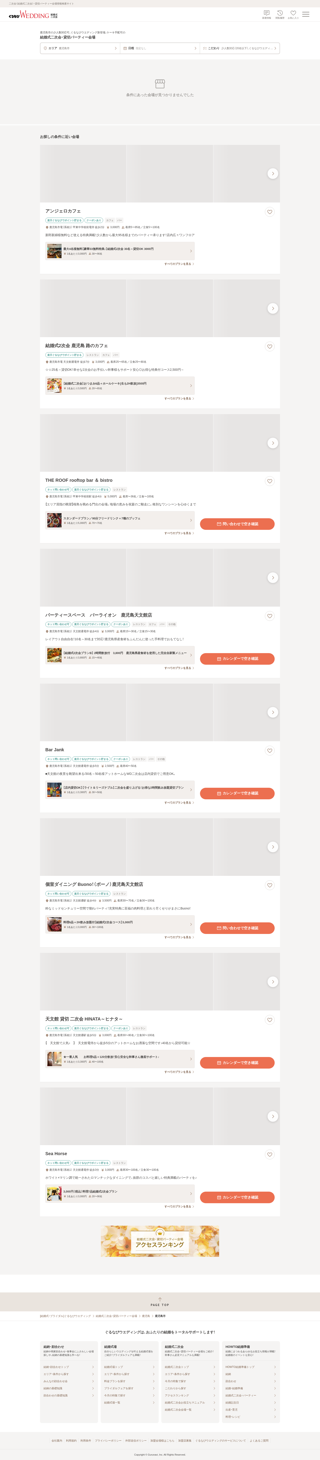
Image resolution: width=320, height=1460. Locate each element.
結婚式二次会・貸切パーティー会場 (116, 1316)
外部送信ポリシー (136, 1440)
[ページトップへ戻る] (160, 1301)
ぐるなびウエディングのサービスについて (220, 1440)
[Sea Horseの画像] (160, 1116)
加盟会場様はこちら (162, 1440)
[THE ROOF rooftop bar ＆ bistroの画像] (160, 443)
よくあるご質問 (259, 1440)
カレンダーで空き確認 (237, 659)
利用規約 (71, 1440)
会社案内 (57, 1440)
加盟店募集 (185, 1440)
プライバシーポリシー (108, 1440)
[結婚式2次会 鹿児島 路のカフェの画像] (160, 308)
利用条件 (85, 1440)
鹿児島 (146, 1316)
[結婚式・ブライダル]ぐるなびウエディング (65, 1316)
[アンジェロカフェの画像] (160, 173)
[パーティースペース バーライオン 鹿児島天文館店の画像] (160, 577)
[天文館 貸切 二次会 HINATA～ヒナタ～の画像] (160, 981)
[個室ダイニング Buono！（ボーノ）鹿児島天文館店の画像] (160, 847)
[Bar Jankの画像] (160, 712)
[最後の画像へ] (273, 173)
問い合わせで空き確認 (237, 524)
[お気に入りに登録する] (270, 212)
